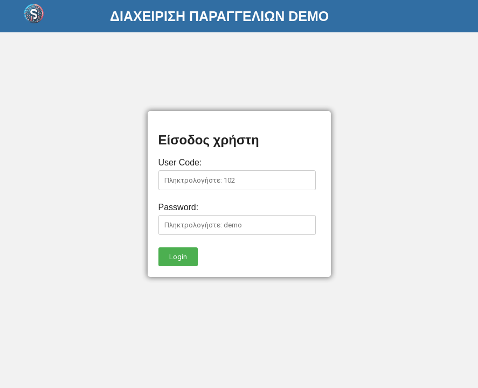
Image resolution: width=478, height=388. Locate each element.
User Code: (180, 162)
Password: (178, 207)
